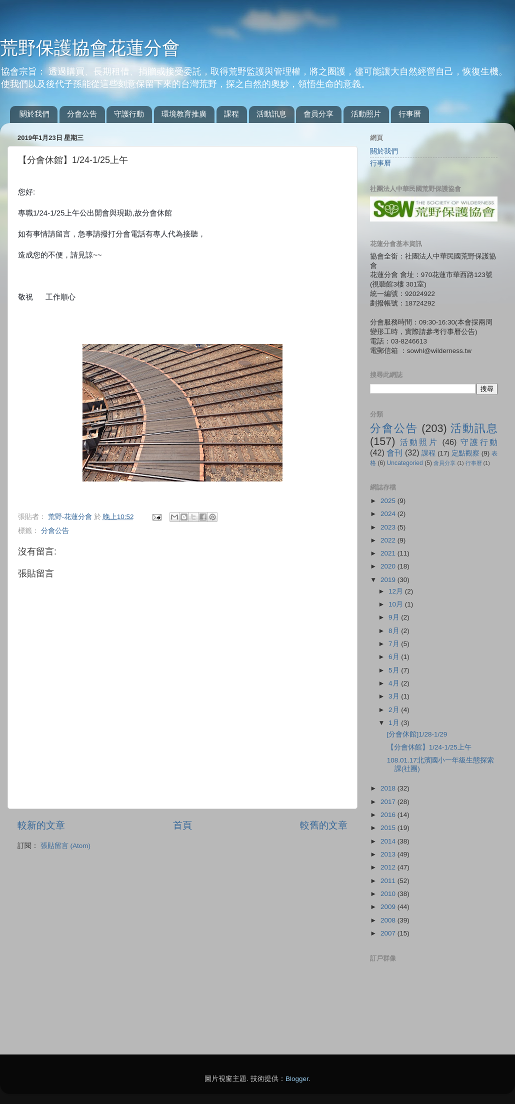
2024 (389, 514)
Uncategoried (405, 463)
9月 (394, 617)
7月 (394, 644)
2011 (389, 880)
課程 (231, 114)
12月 (396, 591)
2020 (389, 566)
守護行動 (129, 114)
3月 (394, 696)
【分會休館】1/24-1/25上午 (429, 747)
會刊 (394, 452)
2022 (389, 540)
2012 (389, 867)
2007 (389, 933)
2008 (389, 920)
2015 (389, 828)
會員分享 (319, 114)
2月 (394, 710)
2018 (389, 788)
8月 (394, 630)
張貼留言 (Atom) (65, 846)
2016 (389, 814)
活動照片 (366, 114)
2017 (389, 802)
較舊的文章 (324, 825)
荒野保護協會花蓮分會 (90, 48)
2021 (389, 553)
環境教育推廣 (184, 114)
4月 (394, 683)
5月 (394, 670)
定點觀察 (466, 453)
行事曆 (409, 114)
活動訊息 (271, 114)
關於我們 (35, 114)
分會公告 (82, 114)
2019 (389, 580)
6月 (394, 656)
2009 (389, 906)
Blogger (297, 1078)
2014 (389, 841)
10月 (396, 604)
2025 (389, 500)
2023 (389, 527)
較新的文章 (41, 825)
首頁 (182, 825)
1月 (394, 722)
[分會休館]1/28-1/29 (417, 734)
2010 (389, 894)
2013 (389, 854)
